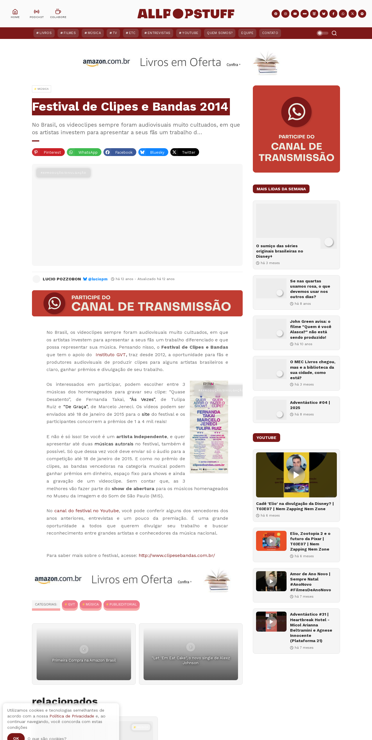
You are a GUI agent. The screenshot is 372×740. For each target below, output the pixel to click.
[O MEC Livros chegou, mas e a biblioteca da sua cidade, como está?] (271, 369)
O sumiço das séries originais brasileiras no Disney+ (279, 251)
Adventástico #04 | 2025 (310, 405)
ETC (132, 33)
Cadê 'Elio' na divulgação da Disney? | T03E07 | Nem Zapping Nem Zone (295, 506)
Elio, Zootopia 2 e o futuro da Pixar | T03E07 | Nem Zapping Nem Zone (310, 541)
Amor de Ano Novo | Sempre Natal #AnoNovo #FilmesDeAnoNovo (310, 581)
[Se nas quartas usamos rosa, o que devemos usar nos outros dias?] (271, 288)
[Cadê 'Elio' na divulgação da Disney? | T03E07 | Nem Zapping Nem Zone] (296, 474)
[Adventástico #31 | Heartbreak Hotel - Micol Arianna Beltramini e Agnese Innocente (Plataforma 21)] (271, 622)
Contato (270, 33)
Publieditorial (123, 604)
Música (94, 33)
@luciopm (98, 279)
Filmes (70, 33)
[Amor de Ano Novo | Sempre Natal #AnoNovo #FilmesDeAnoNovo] (271, 581)
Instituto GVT (111, 354)
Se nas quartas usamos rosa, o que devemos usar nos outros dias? (310, 289)
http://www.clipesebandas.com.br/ (177, 555)
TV (115, 33)
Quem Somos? (220, 33)
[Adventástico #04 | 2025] (271, 410)
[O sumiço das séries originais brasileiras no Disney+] (296, 226)
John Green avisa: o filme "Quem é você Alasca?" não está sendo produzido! (310, 329)
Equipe (247, 33)
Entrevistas (159, 33)
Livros (46, 33)
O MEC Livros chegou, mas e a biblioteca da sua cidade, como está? (312, 369)
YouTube (190, 33)
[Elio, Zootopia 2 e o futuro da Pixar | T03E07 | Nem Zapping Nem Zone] (271, 541)
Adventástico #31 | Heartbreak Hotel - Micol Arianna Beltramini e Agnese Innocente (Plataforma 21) (311, 627)
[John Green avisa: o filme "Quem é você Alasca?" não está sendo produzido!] (271, 329)
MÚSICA (92, 604)
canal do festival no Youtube (86, 510)
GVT (71, 604)
